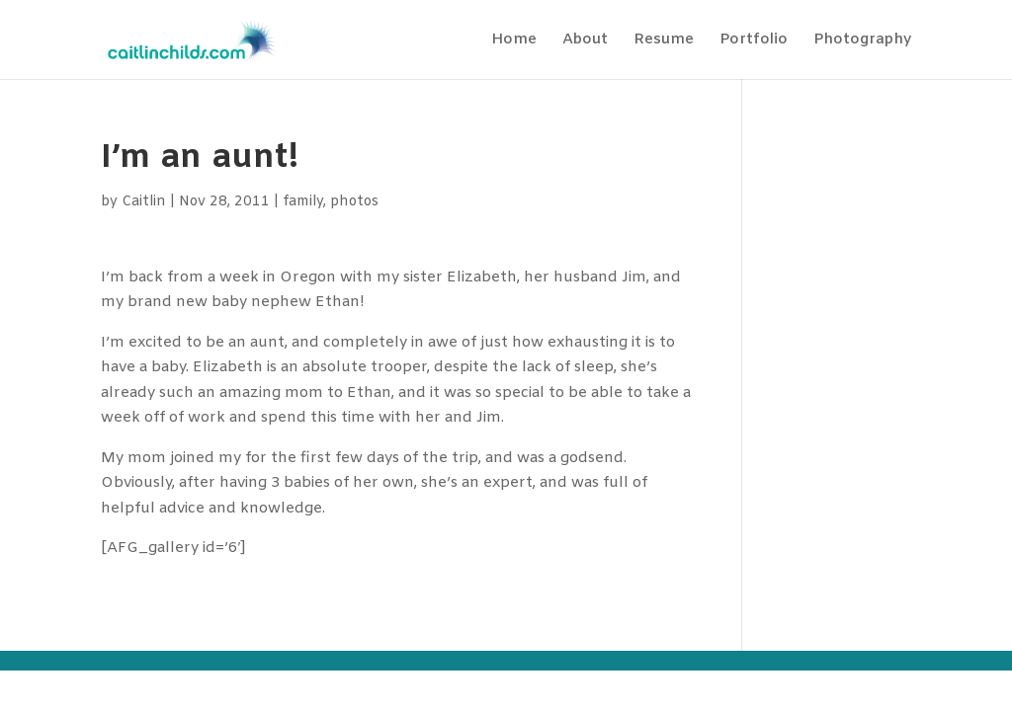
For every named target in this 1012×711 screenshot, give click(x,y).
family (303, 202)
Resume (663, 41)
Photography (862, 41)
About (585, 41)
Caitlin (144, 202)
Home (514, 41)
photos (354, 202)
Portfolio (753, 41)
